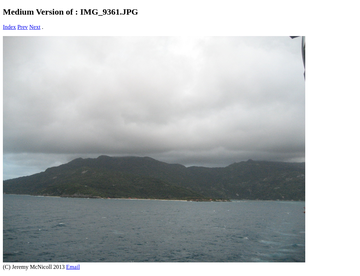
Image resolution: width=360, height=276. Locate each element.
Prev (22, 27)
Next (34, 27)
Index (9, 27)
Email (73, 267)
